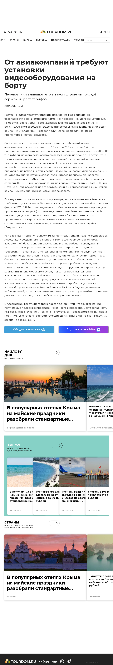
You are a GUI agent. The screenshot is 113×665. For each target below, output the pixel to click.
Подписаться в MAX (83, 329)
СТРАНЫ (14, 40)
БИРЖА (27, 40)
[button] (57, 352)
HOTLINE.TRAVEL (60, 40)
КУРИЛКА (41, 40)
